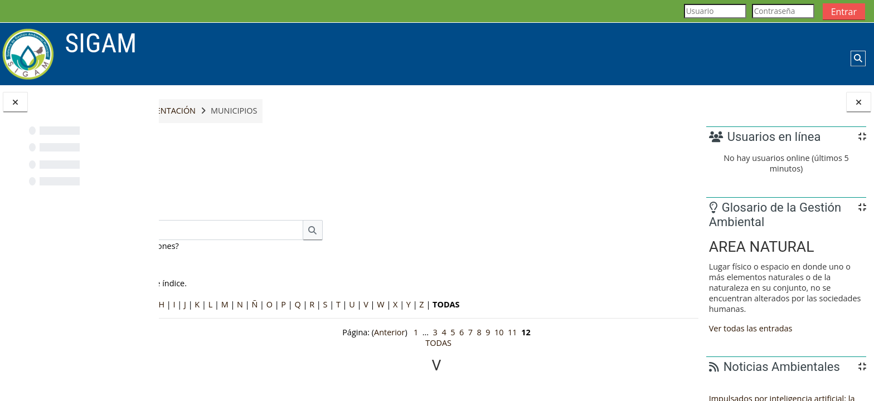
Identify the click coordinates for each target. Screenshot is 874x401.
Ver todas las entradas (751, 328)
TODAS (430, 343)
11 (504, 332)
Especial (187, 304)
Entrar (844, 12)
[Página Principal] (28, 53)
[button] (858, 58)
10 (491, 332)
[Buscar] (311, 230)
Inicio (183, 111)
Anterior (381, 332)
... (672, 195)
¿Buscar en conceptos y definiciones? (257, 246)
